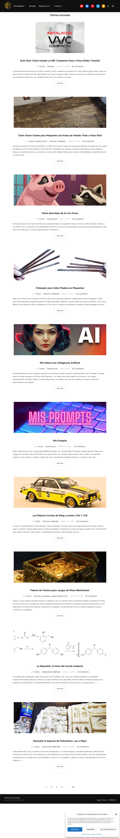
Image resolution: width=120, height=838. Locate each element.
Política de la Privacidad (96, 834)
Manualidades (20, 6)
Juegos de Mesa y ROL (59, 624)
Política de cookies (86, 834)
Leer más (61, 93)
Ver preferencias (108, 829)
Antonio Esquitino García (38, 157)
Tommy (42, 76)
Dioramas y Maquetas (58, 157)
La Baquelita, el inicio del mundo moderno (60, 693)
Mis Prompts (60, 456)
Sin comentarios (78, 76)
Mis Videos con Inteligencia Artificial (60, 378)
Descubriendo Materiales (51, 700)
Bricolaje (32, 6)
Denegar (91, 829)
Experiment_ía (45, 6)
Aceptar (75, 829)
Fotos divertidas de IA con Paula (60, 228)
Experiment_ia (52, 235)
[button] (116, 814)
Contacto (58, 6)
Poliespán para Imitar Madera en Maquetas (60, 303)
